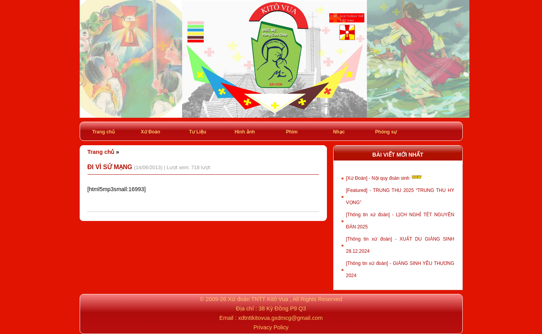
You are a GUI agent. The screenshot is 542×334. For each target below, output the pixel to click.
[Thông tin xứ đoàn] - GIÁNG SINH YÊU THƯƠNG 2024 (400, 269)
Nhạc (339, 132)
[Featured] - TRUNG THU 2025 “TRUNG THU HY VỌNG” (400, 196)
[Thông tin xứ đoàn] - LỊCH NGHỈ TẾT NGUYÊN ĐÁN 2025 (400, 221)
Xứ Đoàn (150, 132)
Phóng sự (386, 132)
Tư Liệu (197, 132)
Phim (291, 132)
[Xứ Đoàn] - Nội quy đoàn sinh (384, 177)
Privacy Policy (271, 327)
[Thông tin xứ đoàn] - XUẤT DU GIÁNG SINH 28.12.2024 (400, 245)
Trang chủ (103, 132)
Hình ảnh (245, 132)
